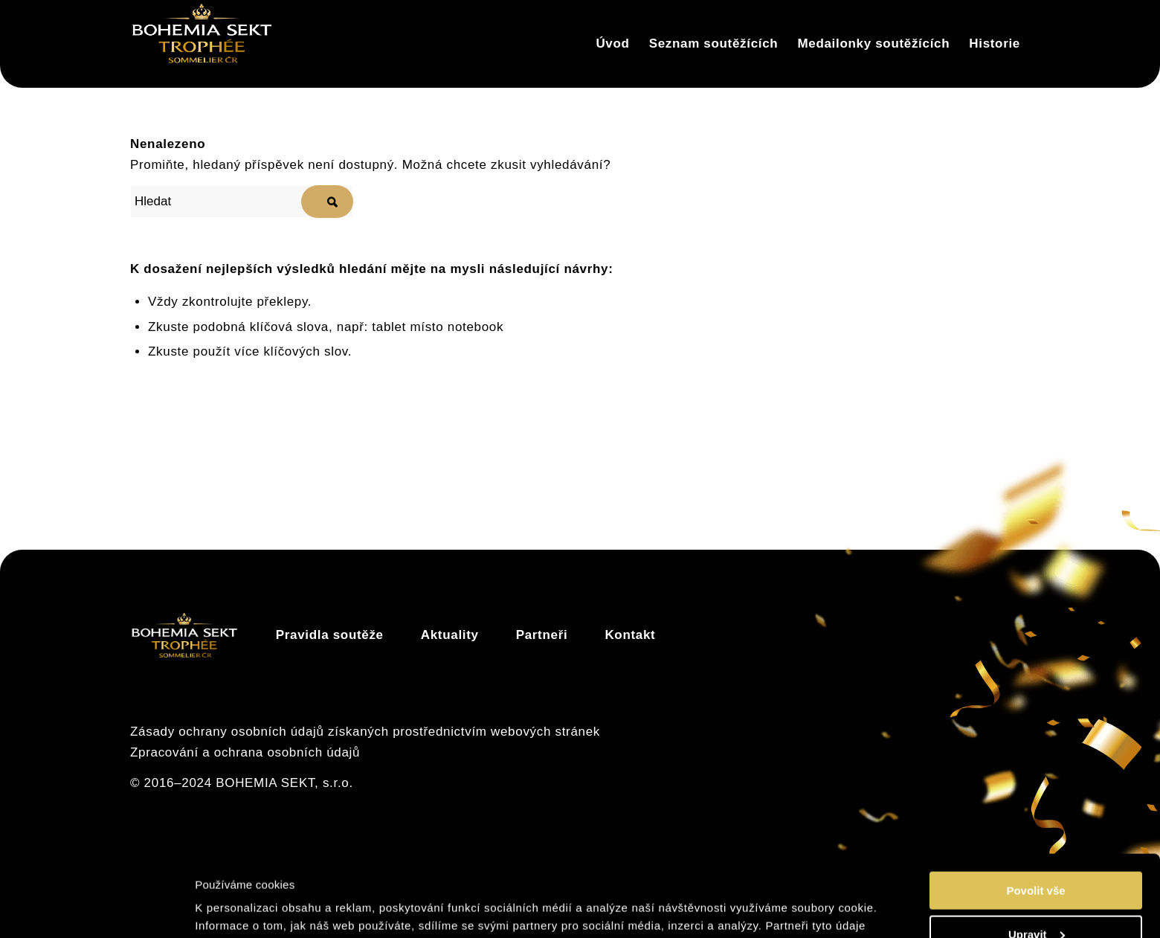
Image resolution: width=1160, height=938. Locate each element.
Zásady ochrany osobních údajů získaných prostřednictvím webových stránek (365, 732)
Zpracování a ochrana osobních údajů (245, 752)
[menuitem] (612, 44)
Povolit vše (1035, 814)
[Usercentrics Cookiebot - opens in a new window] (96, 909)
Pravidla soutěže (330, 635)
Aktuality (450, 635)
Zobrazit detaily (240, 908)
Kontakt (630, 635)
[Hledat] (241, 201)
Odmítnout (1036, 901)
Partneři (542, 635)
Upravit (1036, 858)
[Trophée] (202, 44)
